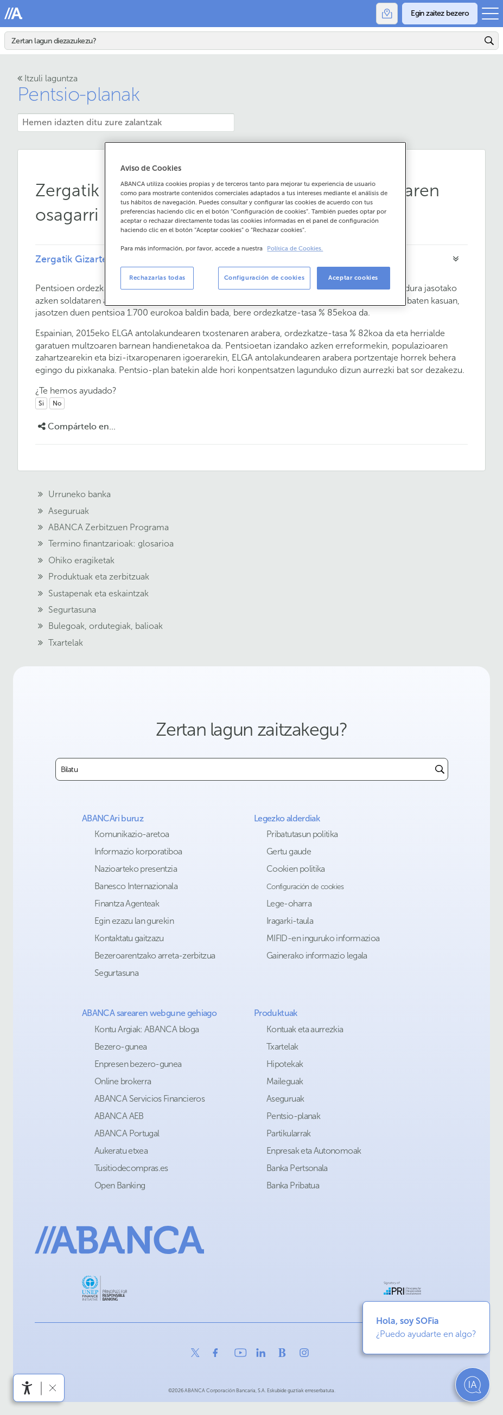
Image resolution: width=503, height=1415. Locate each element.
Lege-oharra (288, 903)
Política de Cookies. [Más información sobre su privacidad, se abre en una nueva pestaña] (295, 248)
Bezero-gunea (120, 1046)
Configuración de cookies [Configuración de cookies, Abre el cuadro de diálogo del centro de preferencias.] (264, 277)
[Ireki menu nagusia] (490, 13)
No (57, 403)
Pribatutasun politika (302, 834)
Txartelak (282, 1046)
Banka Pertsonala (297, 1168)
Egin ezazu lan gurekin (134, 921)
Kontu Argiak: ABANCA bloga (146, 1029)
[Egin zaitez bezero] (439, 13)
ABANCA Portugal (126, 1133)
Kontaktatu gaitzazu (129, 938)
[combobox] (244, 769)
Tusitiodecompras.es (131, 1168)
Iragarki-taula (289, 921)
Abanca (13, 14)
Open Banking (119, 1185)
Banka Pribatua (292, 1185)
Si (41, 403)
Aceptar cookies (353, 277)
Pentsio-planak (293, 1116)
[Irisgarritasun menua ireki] (27, 1388)
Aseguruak (285, 1099)
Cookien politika (295, 869)
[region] (255, 224)
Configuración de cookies (305, 886)
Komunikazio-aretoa (131, 834)
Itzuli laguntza (47, 78)
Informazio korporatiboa (138, 851)
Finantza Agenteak (126, 903)
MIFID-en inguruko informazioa (322, 938)
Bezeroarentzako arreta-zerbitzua (154, 955)
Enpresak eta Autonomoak (313, 1151)
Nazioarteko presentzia (135, 869)
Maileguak (284, 1081)
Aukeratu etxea (121, 1151)
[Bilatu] (243, 40)
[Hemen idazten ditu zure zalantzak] (125, 122)
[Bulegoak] (387, 13)
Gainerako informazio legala (316, 955)
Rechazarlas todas (157, 277)
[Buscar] (440, 769)
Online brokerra (122, 1081)
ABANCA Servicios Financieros (149, 1099)
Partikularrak (288, 1133)
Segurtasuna (116, 973)
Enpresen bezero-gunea (138, 1064)
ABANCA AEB (119, 1116)
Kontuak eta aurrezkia (304, 1029)
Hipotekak (284, 1064)
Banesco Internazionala (135, 886)
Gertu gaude (288, 851)
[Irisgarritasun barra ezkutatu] (52, 1387)
